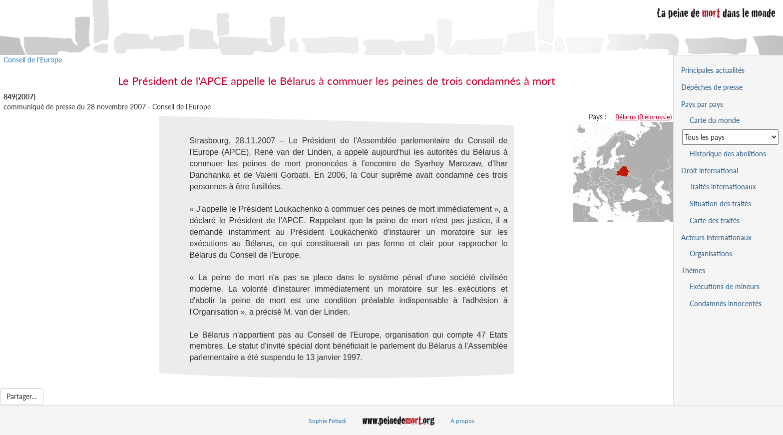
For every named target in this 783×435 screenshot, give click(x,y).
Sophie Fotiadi (328, 421)
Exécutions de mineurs (725, 286)
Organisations (711, 253)
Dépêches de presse (712, 87)
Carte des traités (715, 220)
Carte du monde (715, 120)
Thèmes (693, 270)
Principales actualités (713, 70)
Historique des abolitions (728, 153)
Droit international (709, 170)
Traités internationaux (723, 186)
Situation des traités (720, 203)
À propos (462, 421)
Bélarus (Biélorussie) (643, 117)
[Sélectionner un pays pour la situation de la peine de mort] (730, 137)
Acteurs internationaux (716, 237)
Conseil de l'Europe (32, 59)
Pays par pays (702, 104)
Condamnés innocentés (726, 303)
